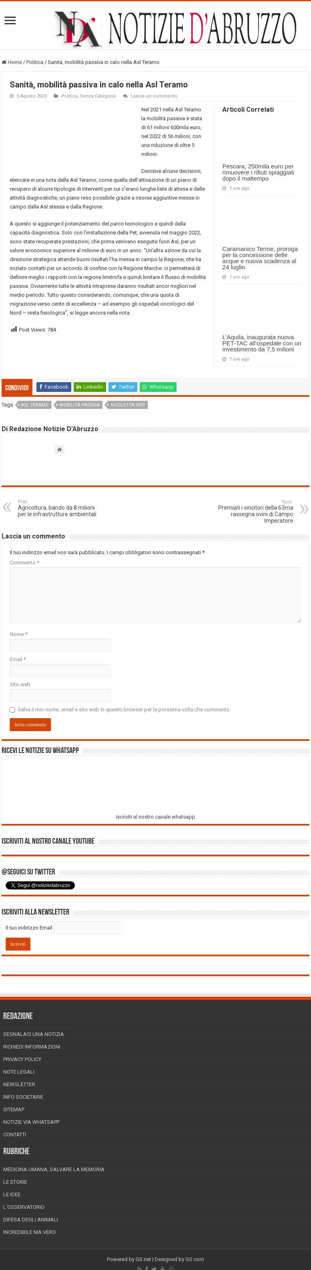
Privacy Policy (22, 1059)
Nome (19, 634)
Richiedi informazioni (31, 1047)
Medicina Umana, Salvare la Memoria (53, 1169)
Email (18, 659)
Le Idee (12, 1194)
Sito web (20, 684)
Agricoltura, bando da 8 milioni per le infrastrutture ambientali (59, 508)
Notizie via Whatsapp (31, 1122)
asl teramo (35, 405)
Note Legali (18, 1072)
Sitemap (13, 1109)
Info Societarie (23, 1097)
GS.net (143, 1259)
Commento (24, 562)
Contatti (14, 1135)
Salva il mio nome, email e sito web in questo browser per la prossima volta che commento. (124, 709)
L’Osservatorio (24, 1207)
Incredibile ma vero (29, 1232)
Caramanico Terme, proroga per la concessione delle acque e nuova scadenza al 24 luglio (260, 257)
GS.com (194, 1259)
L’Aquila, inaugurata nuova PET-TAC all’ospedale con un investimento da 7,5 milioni (261, 343)
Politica (34, 62)
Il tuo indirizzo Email (29, 928)
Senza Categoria (98, 96)
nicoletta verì (128, 405)
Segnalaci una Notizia (33, 1034)
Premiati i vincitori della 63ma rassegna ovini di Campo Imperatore (251, 511)
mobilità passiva (80, 405)
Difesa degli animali (30, 1220)
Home (12, 62)
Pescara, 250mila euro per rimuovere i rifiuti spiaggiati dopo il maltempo (258, 172)
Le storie (15, 1182)
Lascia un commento (154, 96)
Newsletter (19, 1084)
